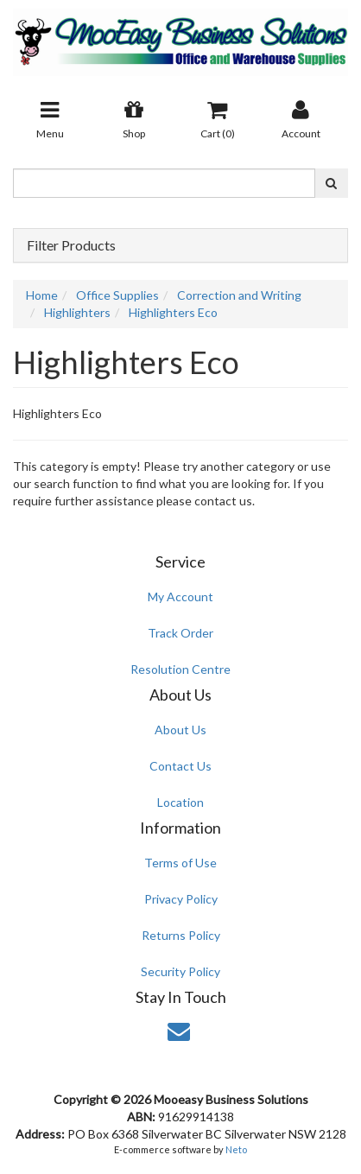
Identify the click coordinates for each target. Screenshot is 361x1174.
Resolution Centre (180, 669)
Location (180, 802)
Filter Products (71, 245)
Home (42, 295)
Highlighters (77, 312)
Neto (236, 1149)
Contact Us (180, 765)
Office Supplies (117, 295)
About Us (180, 729)
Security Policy (180, 971)
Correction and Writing (239, 295)
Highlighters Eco (173, 312)
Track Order (180, 632)
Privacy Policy (181, 899)
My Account (180, 596)
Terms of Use (180, 862)
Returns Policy (181, 935)
